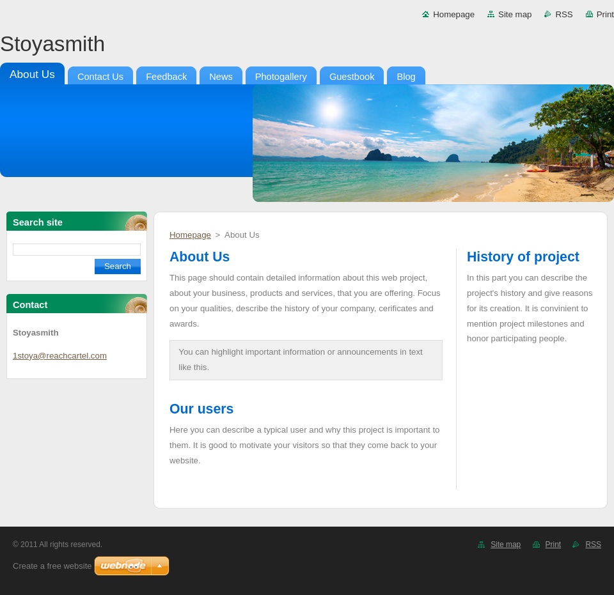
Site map (514, 14)
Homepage (454, 14)
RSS (563, 14)
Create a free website (52, 566)
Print (605, 14)
